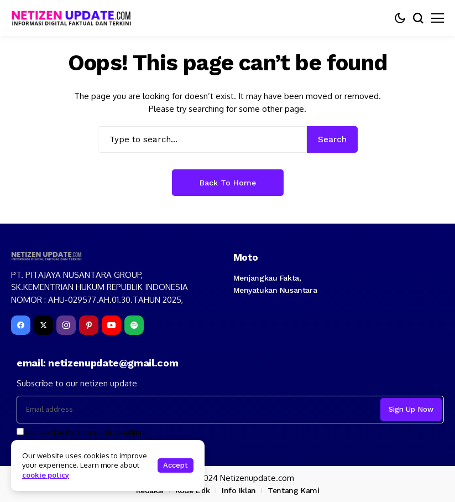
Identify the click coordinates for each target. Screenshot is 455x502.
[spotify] (134, 325)
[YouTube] (111, 325)
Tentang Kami (293, 490)
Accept (175, 465)
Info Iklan (239, 490)
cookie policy (45, 474)
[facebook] (20, 325)
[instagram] (66, 325)
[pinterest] (88, 325)
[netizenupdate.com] (74, 18)
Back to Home (228, 182)
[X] (43, 325)
